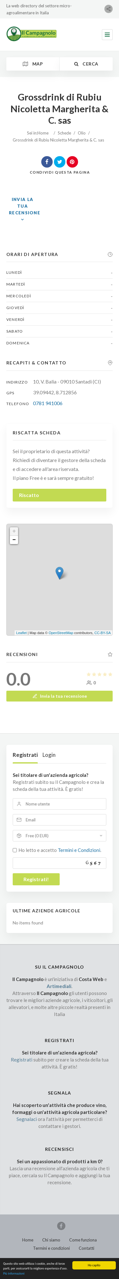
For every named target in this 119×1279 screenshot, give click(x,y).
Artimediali (59, 986)
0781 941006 (48, 403)
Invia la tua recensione (59, 696)
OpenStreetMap (61, 633)
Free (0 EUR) (37, 835)
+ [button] (14, 531)
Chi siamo (51, 1239)
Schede (64, 132)
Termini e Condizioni (79, 850)
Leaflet (21, 633)
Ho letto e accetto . (59, 850)
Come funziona (83, 1239)
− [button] (14, 540)
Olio (82, 132)
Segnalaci (27, 1119)
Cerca (86, 63)
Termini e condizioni (51, 1248)
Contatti (86, 1248)
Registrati (25, 754)
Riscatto (29, 495)
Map (33, 63)
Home (43, 132)
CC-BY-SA (102, 633)
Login (49, 754)
